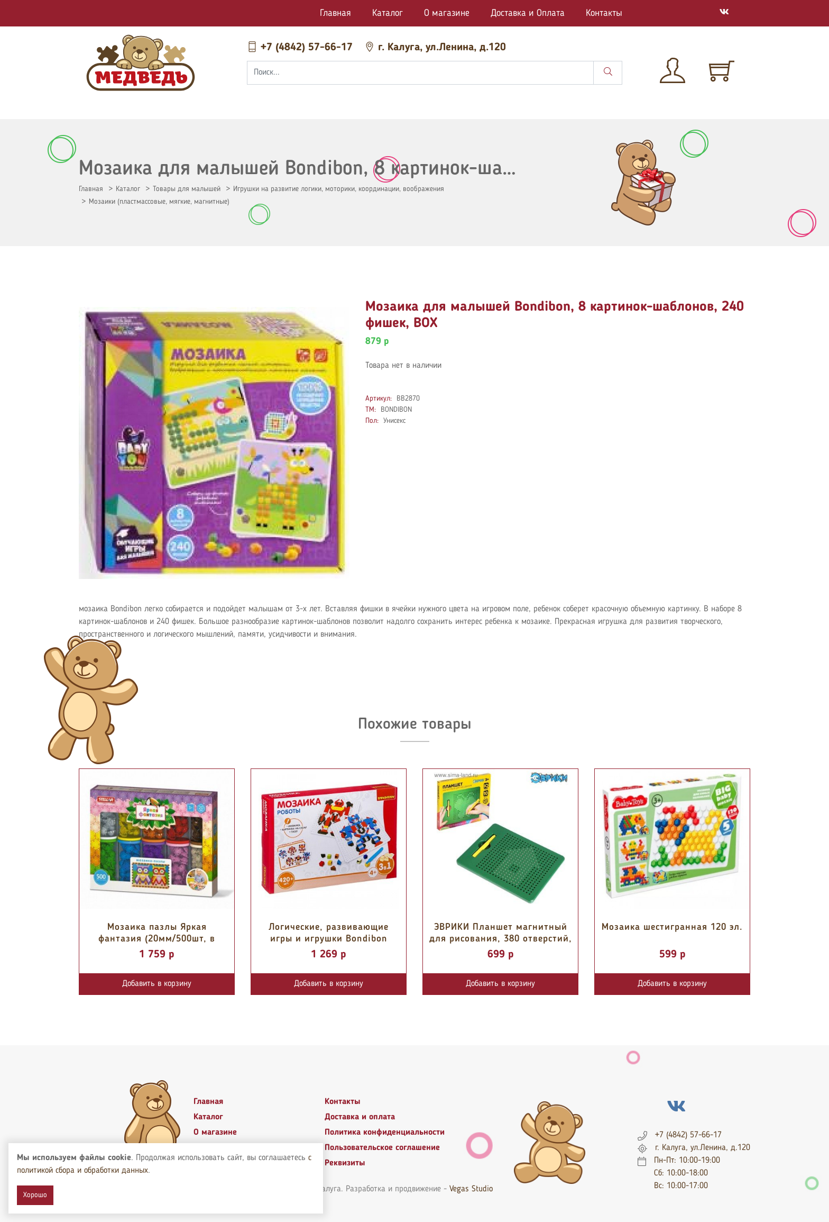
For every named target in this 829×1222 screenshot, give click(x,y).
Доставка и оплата (360, 1117)
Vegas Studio (471, 1189)
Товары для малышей (186, 189)
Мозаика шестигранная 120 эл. (672, 927)
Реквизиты (345, 1163)
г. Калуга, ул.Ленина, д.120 (435, 47)
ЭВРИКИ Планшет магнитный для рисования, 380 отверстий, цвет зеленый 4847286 (500, 938)
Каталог (387, 13)
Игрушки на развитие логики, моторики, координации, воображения (338, 189)
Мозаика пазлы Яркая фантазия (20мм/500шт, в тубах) (156, 938)
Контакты (604, 13)
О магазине (446, 13)
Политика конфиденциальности (385, 1132)
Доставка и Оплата (528, 13)
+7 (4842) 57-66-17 (301, 47)
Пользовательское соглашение (382, 1148)
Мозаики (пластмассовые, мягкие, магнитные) (159, 201)
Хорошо (35, 1195)
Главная (335, 13)
